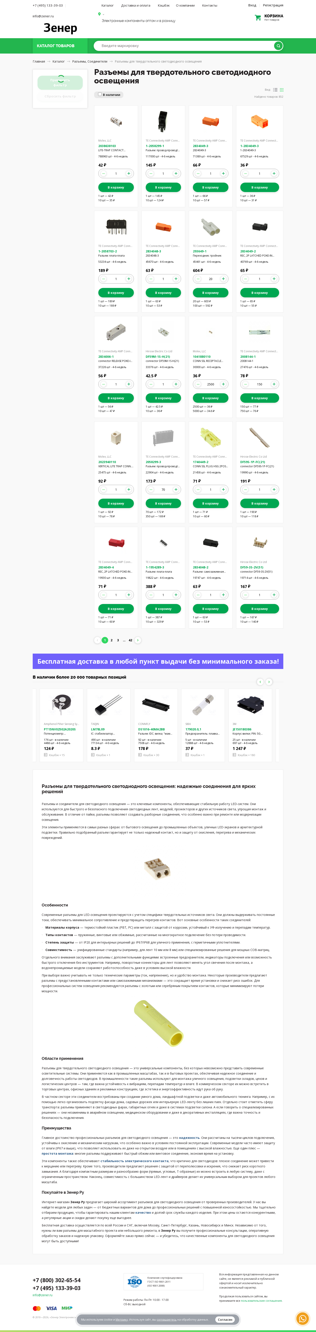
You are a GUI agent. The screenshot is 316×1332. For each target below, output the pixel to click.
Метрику (122, 1319)
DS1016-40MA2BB (151, 729)
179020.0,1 (193, 729)
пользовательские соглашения (261, 1301)
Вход (252, 5)
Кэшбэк (164, 5)
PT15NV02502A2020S (60, 729)
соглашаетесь (167, 1319)
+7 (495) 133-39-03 (48, 5)
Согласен (225, 1320)
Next (269, 682)
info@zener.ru (43, 16)
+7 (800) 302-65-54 (57, 1280)
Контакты (209, 5)
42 (130, 640)
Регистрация (273, 5)
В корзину (116, 187)
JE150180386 (242, 729)
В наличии (111, 95)
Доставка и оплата (135, 5)
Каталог (107, 5)
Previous (260, 682)
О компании (185, 5)
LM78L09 (97, 729)
